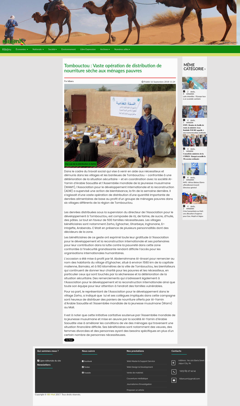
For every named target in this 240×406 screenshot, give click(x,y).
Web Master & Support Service (141, 361)
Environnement (68, 49)
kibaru (70, 81)
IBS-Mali (51, 394)
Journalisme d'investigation (139, 384)
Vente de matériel (135, 373)
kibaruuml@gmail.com (189, 379)
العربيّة (235, 42)
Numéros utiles (122, 49)
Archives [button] (105, 49)
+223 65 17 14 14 (187, 371)
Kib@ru (6, 49)
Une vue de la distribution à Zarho (80, 164)
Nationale (38, 49)
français (228, 42)
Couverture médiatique (137, 378)
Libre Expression (88, 49)
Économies (22, 49)
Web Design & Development (140, 367)
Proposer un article (135, 390)
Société (52, 49)
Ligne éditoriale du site (49, 360)
